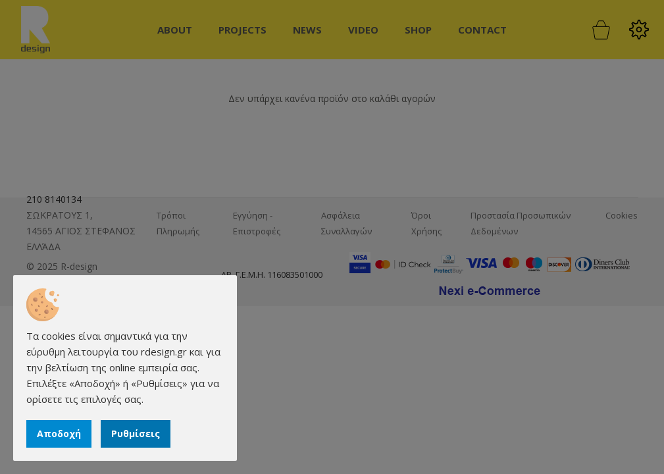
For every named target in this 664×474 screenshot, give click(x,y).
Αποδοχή (59, 433)
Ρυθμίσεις (135, 433)
